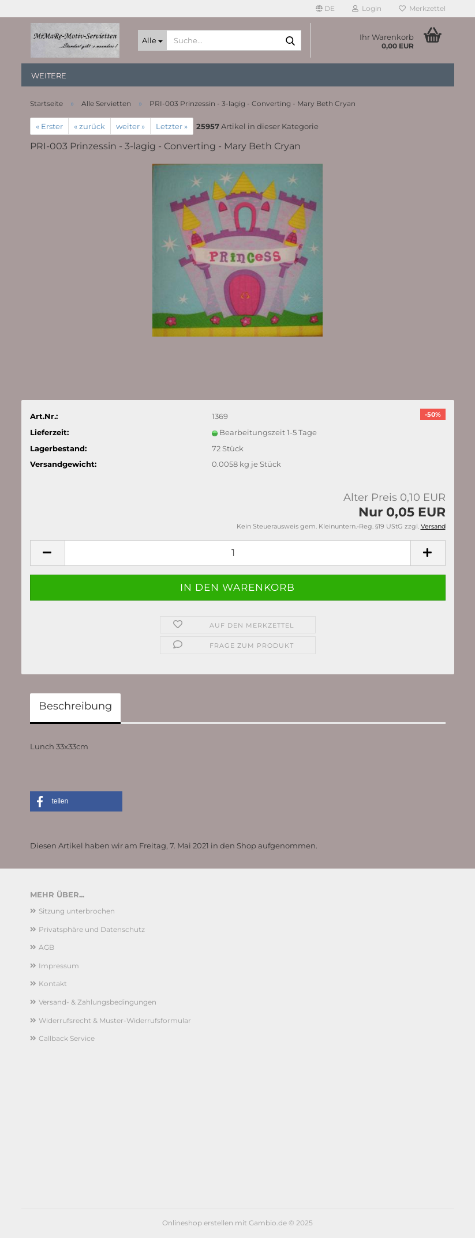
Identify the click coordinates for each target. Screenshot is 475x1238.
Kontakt (53, 983)
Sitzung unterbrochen (77, 911)
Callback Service (67, 1038)
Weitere (48, 75)
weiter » (130, 126)
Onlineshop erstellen (197, 1222)
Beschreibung (75, 706)
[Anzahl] (238, 553)
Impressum (59, 965)
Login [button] (367, 8)
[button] (325, 8)
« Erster (49, 126)
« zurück (89, 126)
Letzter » (172, 126)
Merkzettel (422, 8)
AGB (46, 947)
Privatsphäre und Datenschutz (92, 929)
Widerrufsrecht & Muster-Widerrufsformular (115, 1020)
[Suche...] (152, 40)
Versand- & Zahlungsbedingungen (97, 1002)
